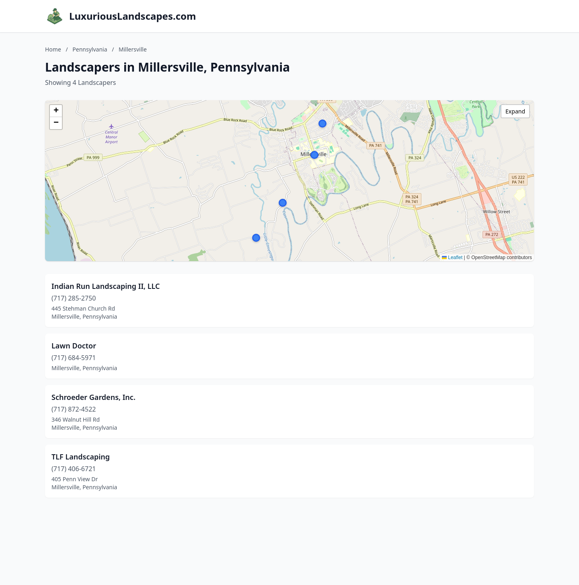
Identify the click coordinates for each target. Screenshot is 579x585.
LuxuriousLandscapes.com (132, 16)
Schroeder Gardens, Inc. (93, 397)
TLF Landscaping (80, 456)
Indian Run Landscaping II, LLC (105, 286)
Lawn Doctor (73, 345)
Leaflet (452, 257)
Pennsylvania (89, 49)
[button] (256, 238)
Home (53, 49)
